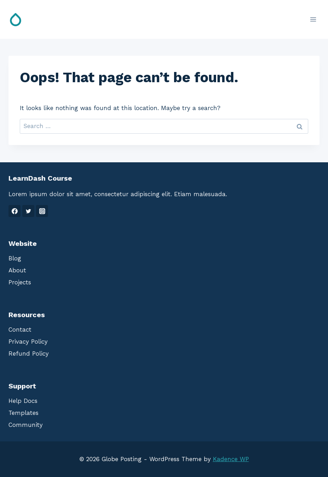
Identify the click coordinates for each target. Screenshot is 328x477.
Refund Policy (28, 353)
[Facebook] (14, 211)
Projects (19, 282)
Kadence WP (231, 459)
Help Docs (22, 400)
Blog (14, 258)
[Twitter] (28, 211)
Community (25, 424)
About (17, 270)
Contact (19, 329)
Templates (23, 412)
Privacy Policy (28, 341)
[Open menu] (313, 19)
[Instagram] (42, 211)
